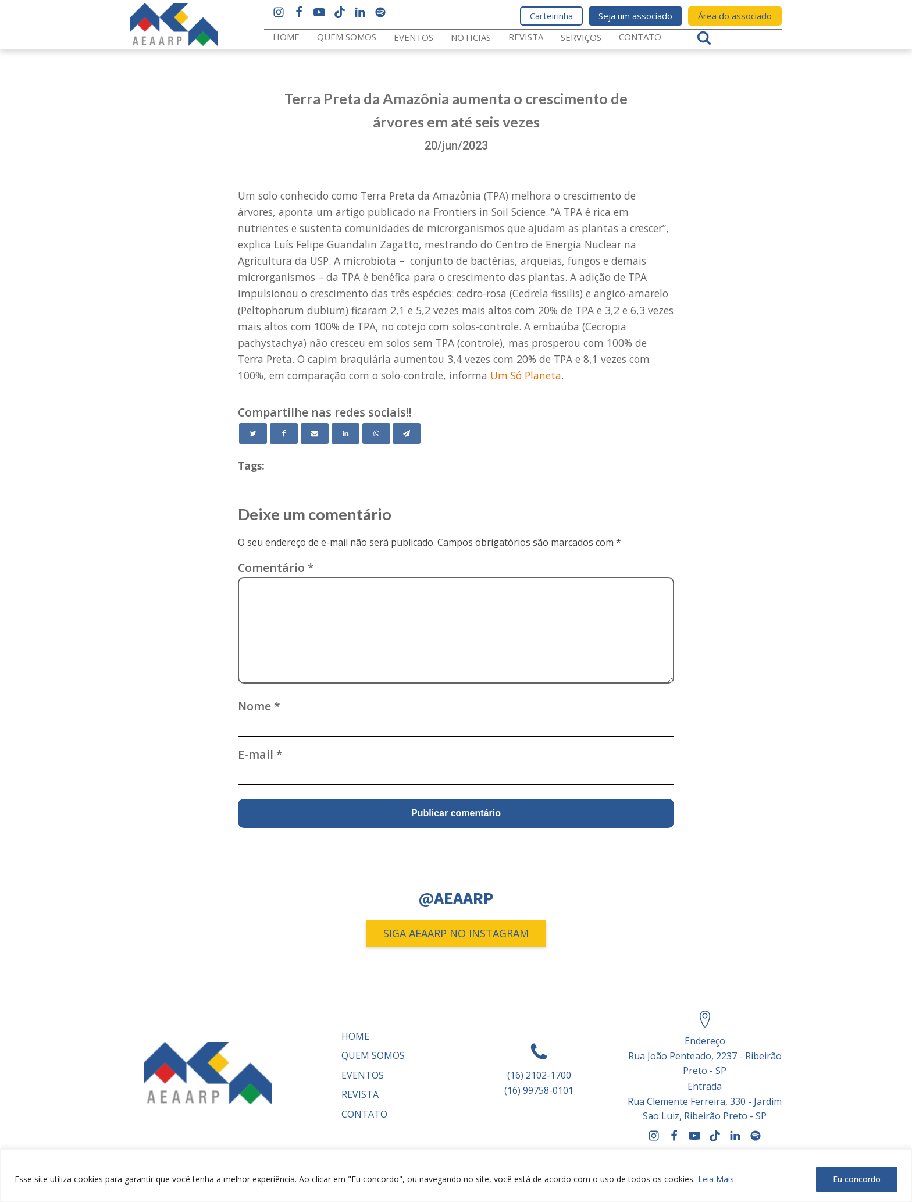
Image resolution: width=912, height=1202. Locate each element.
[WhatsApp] (376, 433)
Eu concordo (857, 1179)
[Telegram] (407, 433)
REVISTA (525, 36)
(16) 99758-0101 (538, 1090)
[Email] (315, 433)
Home (286, 36)
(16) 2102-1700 (539, 1075)
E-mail (260, 754)
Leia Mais (716, 1179)
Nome (259, 706)
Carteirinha (551, 16)
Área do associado (735, 16)
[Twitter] (253, 433)
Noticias (471, 37)
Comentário (276, 567)
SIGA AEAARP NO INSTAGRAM (456, 933)
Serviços (581, 37)
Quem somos (346, 36)
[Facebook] (284, 433)
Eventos (413, 37)
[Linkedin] (345, 433)
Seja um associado (635, 16)
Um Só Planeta (525, 375)
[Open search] (704, 37)
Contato (640, 36)
